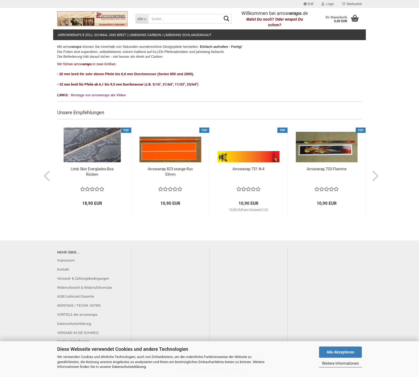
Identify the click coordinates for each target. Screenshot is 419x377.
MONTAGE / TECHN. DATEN (78, 305)
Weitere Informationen (340, 363)
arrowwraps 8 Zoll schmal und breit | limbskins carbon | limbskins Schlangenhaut (134, 35)
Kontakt (63, 269)
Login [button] (327, 4)
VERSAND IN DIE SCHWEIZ (78, 333)
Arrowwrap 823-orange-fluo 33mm (170, 171)
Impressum (66, 260)
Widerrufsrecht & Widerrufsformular (84, 288)
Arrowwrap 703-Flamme (327, 169)
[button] (308, 4)
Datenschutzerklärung (129, 367)
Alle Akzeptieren (340, 352)
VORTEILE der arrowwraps (77, 315)
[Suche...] (141, 19)
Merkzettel (352, 4)
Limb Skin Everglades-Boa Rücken (92, 171)
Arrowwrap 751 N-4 (248, 169)
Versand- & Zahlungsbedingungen (83, 278)
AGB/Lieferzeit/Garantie (75, 296)
